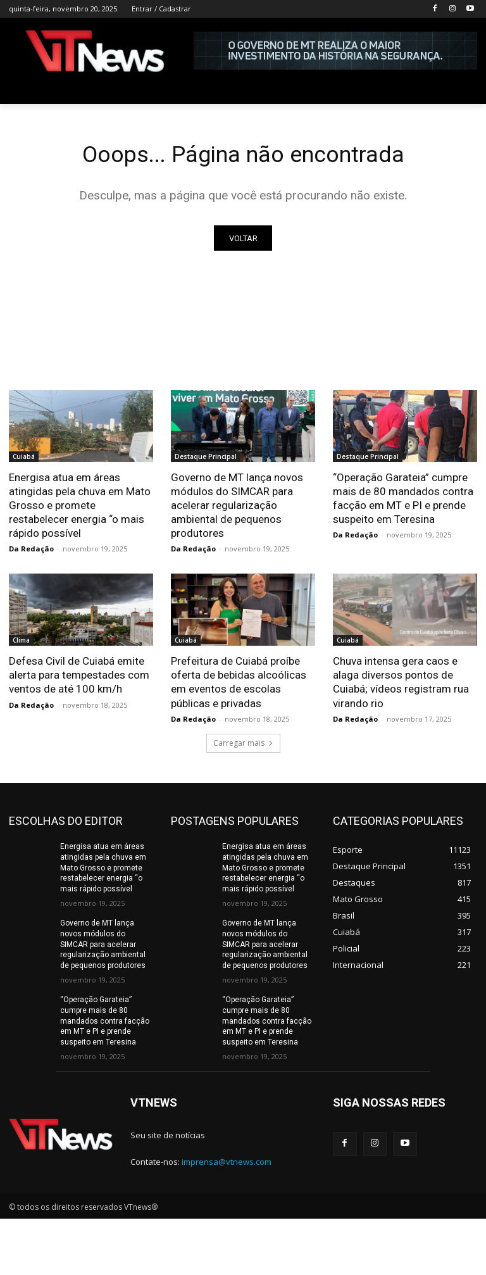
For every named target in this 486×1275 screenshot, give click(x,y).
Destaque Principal (206, 459)
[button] (462, 89)
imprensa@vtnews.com (226, 1163)
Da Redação (31, 551)
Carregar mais (243, 745)
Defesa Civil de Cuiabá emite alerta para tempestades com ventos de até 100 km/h (79, 677)
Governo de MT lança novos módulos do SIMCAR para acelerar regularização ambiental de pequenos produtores (237, 508)
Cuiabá (24, 459)
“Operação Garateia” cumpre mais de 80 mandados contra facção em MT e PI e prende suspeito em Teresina (104, 1023)
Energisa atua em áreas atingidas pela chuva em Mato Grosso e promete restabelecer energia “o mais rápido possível (80, 508)
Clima (21, 642)
